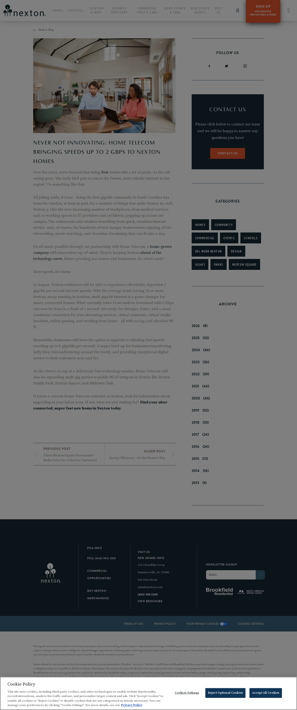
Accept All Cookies (265, 693)
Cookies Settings (187, 693)
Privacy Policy (131, 706)
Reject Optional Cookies (225, 693)
